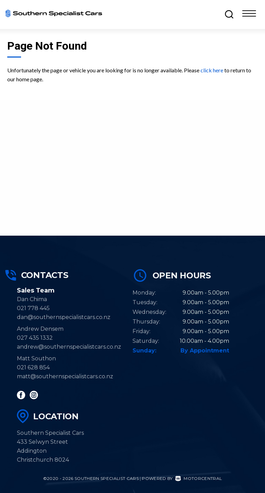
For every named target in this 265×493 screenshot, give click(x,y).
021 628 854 (33, 367)
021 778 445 (33, 308)
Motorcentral (198, 478)
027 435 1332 (35, 338)
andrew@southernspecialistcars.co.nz (69, 346)
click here (211, 70)
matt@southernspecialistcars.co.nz (65, 376)
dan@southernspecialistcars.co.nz (63, 317)
